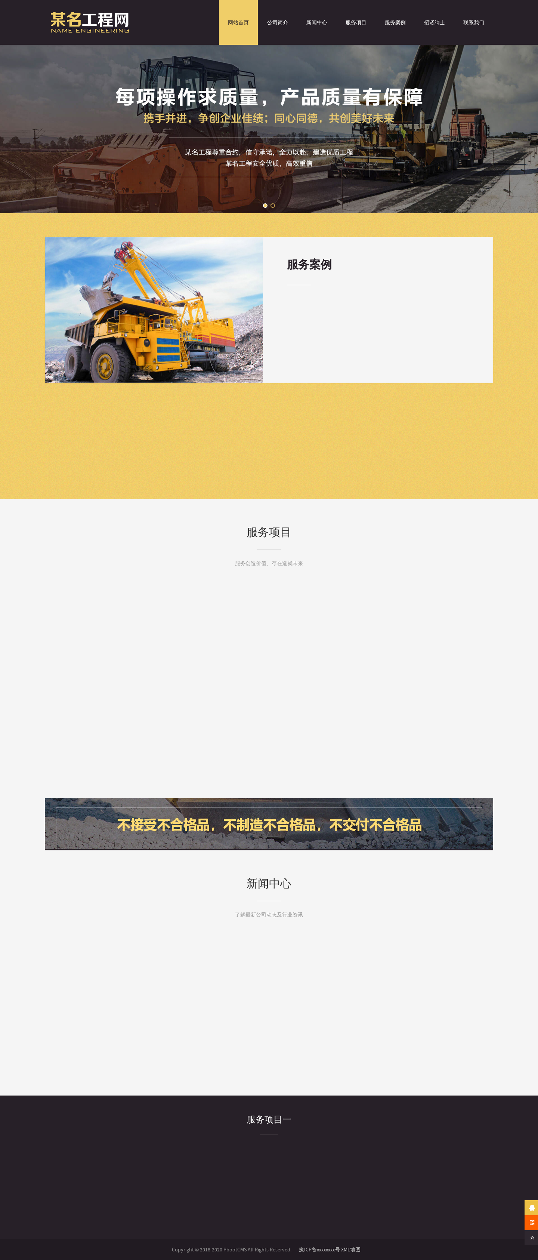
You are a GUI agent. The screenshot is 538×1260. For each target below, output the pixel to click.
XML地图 (351, 1249)
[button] (265, 205)
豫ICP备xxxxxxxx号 (319, 1249)
